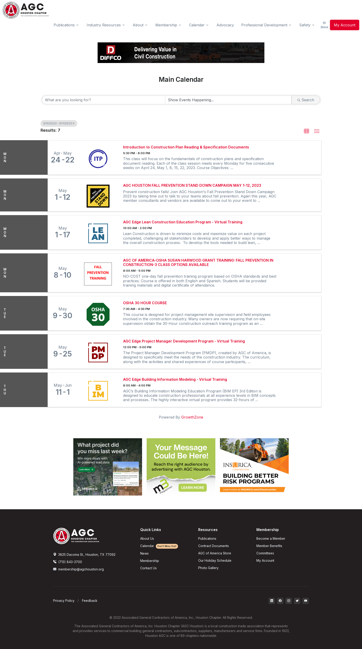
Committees (265, 553)
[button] (306, 131)
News (144, 553)
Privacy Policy (63, 600)
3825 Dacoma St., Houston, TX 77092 (84, 554)
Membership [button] (166, 25)
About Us (147, 538)
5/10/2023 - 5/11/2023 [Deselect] (58, 123)
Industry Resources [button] (104, 25)
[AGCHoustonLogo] (76, 535)
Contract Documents (213, 546)
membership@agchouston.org (78, 569)
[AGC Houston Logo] (26, 10)
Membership (149, 561)
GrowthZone (192, 417)
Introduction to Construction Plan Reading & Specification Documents (186, 147)
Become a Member (270, 538)
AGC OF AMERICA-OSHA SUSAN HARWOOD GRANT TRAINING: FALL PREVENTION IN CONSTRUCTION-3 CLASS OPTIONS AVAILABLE (198, 262)
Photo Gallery (208, 568)
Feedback (89, 600)
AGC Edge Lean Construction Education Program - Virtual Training (182, 222)
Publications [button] (64, 25)
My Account (344, 25)
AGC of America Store (214, 553)
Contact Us (148, 568)
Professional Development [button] (264, 25)
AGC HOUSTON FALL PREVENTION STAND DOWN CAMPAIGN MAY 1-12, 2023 (192, 185)
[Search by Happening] (228, 100)
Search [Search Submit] (305, 100)
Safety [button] (304, 25)
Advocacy (225, 25)
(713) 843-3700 (67, 562)
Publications (207, 538)
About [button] (138, 25)
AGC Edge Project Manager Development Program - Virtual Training (184, 341)
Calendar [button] (197, 25)
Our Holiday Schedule (214, 560)
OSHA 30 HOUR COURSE (145, 303)
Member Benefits (269, 546)
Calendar (159, 546)
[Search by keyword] (103, 100)
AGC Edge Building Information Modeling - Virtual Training (175, 379)
